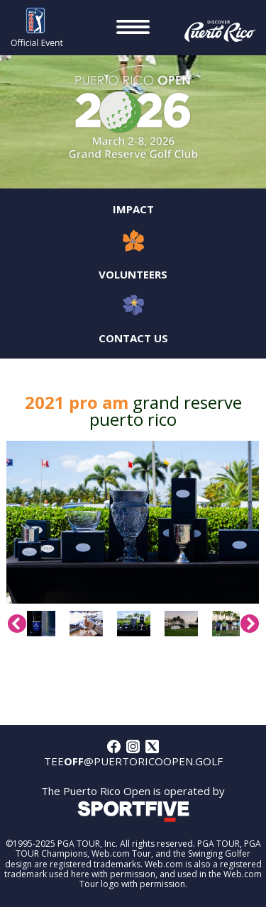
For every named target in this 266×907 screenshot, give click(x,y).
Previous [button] (17, 623)
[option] (132, 522)
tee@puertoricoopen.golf (133, 761)
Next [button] (249, 623)
